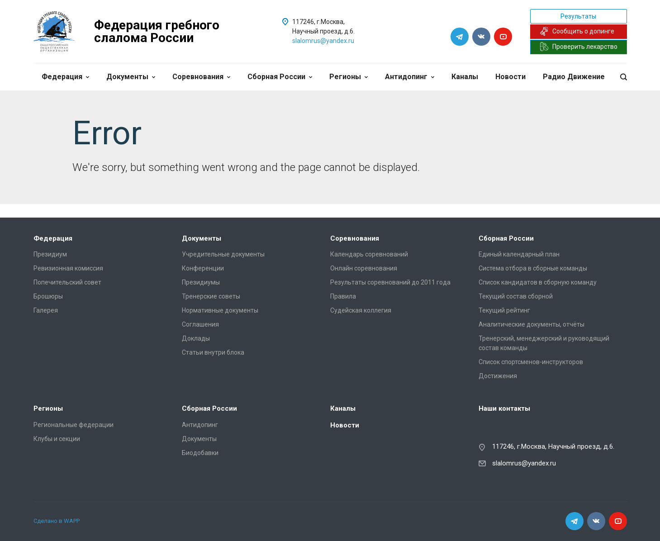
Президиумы (201, 282)
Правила (343, 296)
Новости (510, 76)
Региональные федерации (73, 424)
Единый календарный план (519, 254)
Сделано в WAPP (56, 520)
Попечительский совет (67, 282)
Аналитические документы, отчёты (531, 324)
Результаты (578, 16)
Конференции (203, 268)
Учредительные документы (223, 254)
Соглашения (200, 324)
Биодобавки (200, 452)
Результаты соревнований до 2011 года (390, 282)
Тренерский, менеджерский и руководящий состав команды (544, 343)
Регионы (348, 76)
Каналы (464, 76)
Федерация (65, 76)
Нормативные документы (220, 310)
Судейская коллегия (360, 310)
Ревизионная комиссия (68, 268)
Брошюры (48, 296)
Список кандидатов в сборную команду (538, 282)
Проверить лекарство (578, 46)
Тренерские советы (211, 296)
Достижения (498, 376)
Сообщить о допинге (577, 31)
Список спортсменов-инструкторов (531, 361)
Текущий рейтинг (504, 310)
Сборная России (279, 76)
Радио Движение (574, 76)
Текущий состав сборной (516, 296)
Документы (130, 76)
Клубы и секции (56, 438)
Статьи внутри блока (213, 352)
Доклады (196, 338)
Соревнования (201, 76)
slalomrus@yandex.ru (323, 40)
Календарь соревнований (369, 254)
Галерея (45, 310)
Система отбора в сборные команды (533, 268)
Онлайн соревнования (363, 268)
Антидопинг (409, 76)
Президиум (50, 254)
